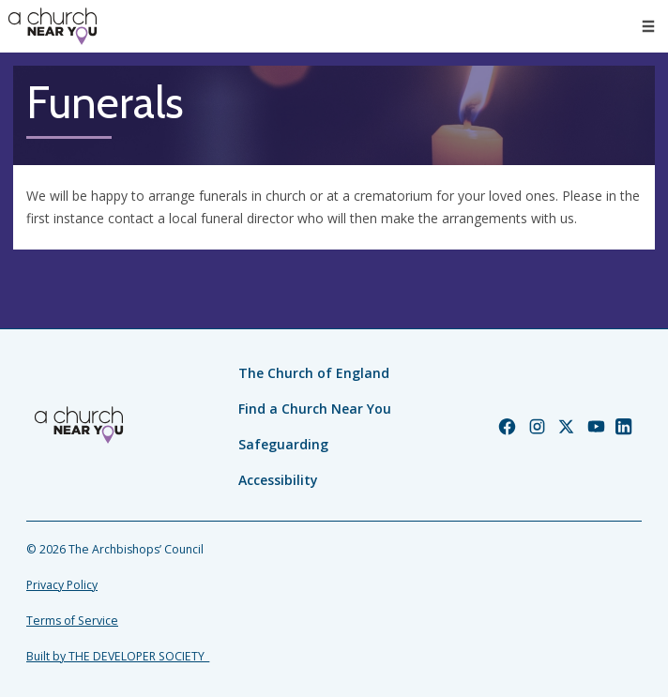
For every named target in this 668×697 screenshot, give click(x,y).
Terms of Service (72, 621)
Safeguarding (283, 444)
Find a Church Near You (314, 408)
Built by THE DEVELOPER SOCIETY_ (117, 656)
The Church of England (313, 373)
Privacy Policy (62, 585)
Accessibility (278, 480)
